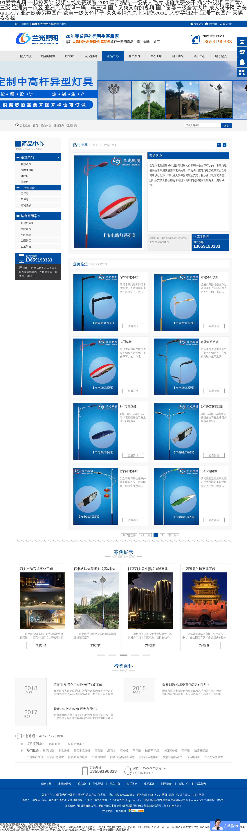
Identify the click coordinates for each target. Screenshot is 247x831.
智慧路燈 (26, 164)
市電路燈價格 (210, 277)
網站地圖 (142, 794)
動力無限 (121, 811)
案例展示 (123, 552)
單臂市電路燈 (129, 277)
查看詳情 (203, 236)
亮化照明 (91, 56)
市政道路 (26, 228)
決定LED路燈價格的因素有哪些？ (76, 708)
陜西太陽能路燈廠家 (122, 757)
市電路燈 (63, 750)
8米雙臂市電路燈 (212, 406)
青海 (171, 794)
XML (157, 794)
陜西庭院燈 (201, 750)
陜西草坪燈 (152, 750)
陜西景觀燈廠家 (78, 757)
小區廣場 (26, 234)
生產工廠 (156, 56)
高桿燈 (24, 193)
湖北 (178, 794)
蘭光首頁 (26, 56)
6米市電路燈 (209, 471)
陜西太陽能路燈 (149, 757)
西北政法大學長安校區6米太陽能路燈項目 (96, 569)
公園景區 (26, 240)
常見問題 (213, 24)
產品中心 (113, 56)
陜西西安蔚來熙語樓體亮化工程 (150, 569)
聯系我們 (227, 24)
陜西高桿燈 (170, 750)
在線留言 (198, 24)
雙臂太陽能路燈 (160, 242)
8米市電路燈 (128, 406)
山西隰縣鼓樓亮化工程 (198, 569)
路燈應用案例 (31, 216)
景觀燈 (24, 181)
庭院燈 (69, 56)
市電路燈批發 (35, 757)
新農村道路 (27, 222)
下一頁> (173, 535)
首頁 (35, 125)
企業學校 (26, 246)
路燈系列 (59, 125)
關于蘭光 (178, 56)
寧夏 (201, 794)
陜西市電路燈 (129, 471)
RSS (151, 794)
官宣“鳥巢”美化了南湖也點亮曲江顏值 (78, 684)
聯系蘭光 (221, 56)
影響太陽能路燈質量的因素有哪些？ (185, 684)
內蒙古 (186, 794)
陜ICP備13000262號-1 (121, 794)
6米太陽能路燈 (170, 237)
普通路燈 (155, 155)
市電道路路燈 (210, 341)
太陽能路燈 (47, 56)
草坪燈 (24, 199)
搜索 (226, 125)
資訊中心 (199, 56)
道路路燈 (72, 125)
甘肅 (194, 794)
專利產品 (26, 205)
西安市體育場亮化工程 (36, 569)
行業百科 (123, 666)
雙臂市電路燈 (82, 750)
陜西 (164, 794)
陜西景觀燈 (99, 757)
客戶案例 (134, 56)
